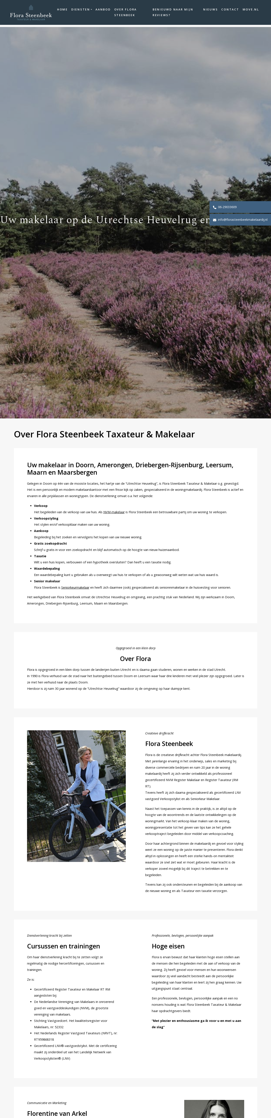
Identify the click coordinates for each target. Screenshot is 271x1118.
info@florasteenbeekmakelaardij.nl (240, 219)
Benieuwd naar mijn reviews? (172, 13)
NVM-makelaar (114, 512)
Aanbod (112, 11)
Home (71, 11)
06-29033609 (225, 207)
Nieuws (207, 11)
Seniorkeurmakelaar (75, 587)
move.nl (248, 11)
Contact (227, 11)
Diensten (89, 11)
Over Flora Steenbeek (134, 13)
